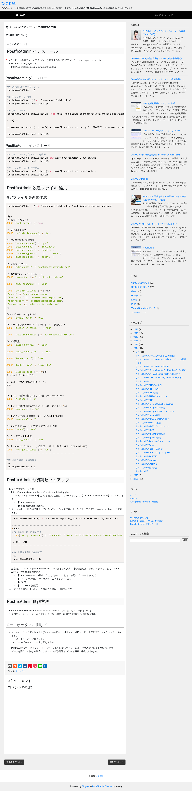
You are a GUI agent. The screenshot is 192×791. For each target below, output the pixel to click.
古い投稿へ (117, 762)
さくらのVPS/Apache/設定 (148, 437)
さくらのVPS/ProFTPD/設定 (148, 449)
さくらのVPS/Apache (145, 445)
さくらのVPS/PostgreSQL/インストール (154, 411)
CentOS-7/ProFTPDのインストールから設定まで (154, 224)
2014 (136, 348)
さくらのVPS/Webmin (146, 464)
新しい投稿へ (14, 762)
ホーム (133, 495)
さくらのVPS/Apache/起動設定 (150, 434)
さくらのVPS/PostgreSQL (147, 415)
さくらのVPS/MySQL (145, 430)
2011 (136, 475)
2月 (138, 352)
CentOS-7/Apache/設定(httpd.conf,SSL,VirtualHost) (155, 154)
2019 (136, 333)
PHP (133, 304)
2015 (136, 344)
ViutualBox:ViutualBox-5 (143, 308)
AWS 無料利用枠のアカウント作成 (159, 103)
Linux (134, 299)
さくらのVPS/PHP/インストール (151, 396)
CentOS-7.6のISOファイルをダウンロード (162, 130)
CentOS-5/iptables (139, 179)
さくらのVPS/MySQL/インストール (152, 426)
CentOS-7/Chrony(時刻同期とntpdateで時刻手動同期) (156, 58)
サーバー (20, 671)
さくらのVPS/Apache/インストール (152, 441)
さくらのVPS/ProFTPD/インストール (153, 452)
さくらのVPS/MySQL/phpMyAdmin (152, 419)
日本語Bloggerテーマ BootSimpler (146, 521)
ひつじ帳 (8, 3)
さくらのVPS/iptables (145, 460)
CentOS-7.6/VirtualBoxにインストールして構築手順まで (157, 79)
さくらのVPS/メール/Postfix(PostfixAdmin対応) (158, 374)
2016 (136, 340)
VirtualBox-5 (148, 248)
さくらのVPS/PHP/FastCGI (148, 385)
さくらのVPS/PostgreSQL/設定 (150, 407)
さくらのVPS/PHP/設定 (146, 392)
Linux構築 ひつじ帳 (139, 517)
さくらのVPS (141, 471)
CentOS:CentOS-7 (140, 287)
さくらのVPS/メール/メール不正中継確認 (155, 355)
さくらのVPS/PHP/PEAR (147, 389)
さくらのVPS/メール (145, 381)
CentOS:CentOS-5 (140, 282)
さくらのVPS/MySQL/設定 (148, 422)
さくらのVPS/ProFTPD (146, 456)
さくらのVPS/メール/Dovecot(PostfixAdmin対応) (158, 377)
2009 (136, 479)
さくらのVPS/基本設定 (146, 467)
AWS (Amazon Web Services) (144, 502)
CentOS (159, 15)
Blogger (86, 786)
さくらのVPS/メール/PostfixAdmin (152, 366)
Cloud (134, 291)
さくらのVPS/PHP (144, 400)
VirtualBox (170, 15)
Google (134, 295)
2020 (136, 329)
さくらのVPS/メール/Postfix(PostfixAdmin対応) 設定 (160, 370)
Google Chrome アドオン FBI (144, 524)
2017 (136, 337)
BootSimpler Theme (102, 786)
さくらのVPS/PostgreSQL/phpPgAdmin (154, 404)
